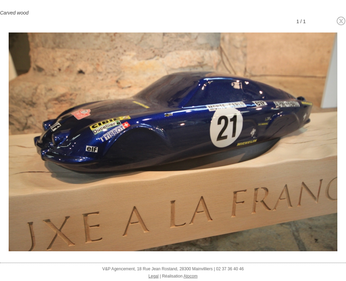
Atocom (190, 276)
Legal (153, 276)
